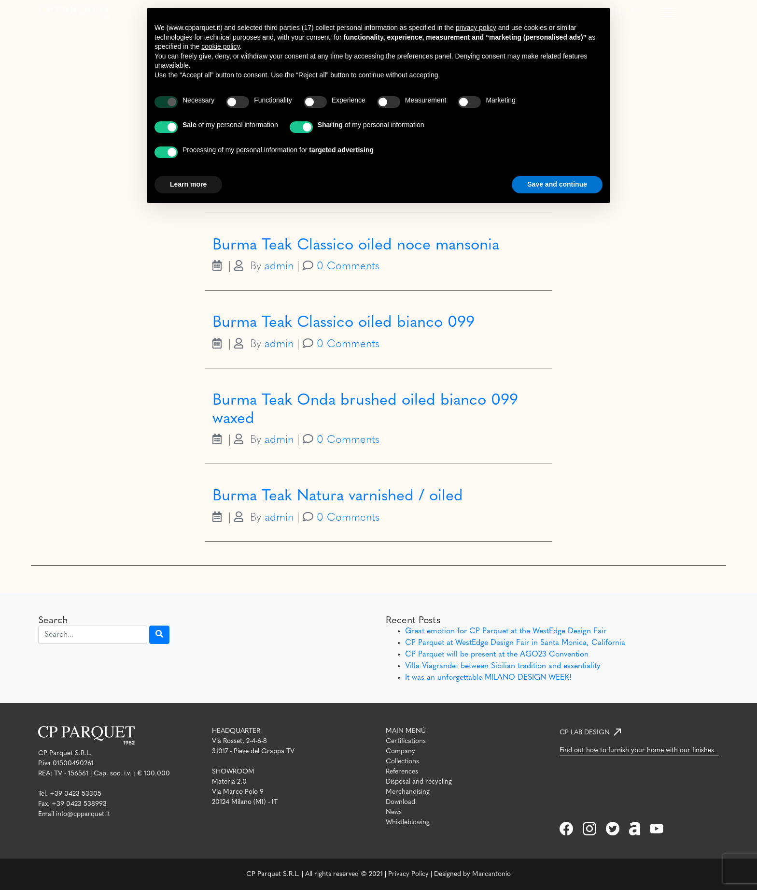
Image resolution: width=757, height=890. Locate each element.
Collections (402, 761)
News (394, 812)
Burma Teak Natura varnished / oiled (337, 496)
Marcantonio (491, 874)
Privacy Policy (408, 874)
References (402, 771)
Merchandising (408, 792)
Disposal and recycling (419, 782)
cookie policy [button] (220, 46)
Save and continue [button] (557, 184)
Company (400, 751)
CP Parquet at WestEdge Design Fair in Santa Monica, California (515, 643)
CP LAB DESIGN (585, 732)
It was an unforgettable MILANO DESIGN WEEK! (488, 678)
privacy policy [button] (476, 27)
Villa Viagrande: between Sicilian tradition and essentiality (502, 666)
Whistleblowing (408, 822)
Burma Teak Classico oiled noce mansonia (355, 245)
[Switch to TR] (635, 12)
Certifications (406, 741)
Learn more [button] (188, 184)
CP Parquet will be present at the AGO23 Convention (497, 654)
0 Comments (348, 266)
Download (400, 802)
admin (279, 266)
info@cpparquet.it (83, 814)
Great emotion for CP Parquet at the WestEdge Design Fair (505, 631)
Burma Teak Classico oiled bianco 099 (343, 323)
